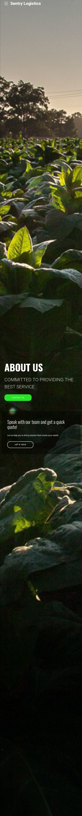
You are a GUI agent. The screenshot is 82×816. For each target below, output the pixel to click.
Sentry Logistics (25, 3)
